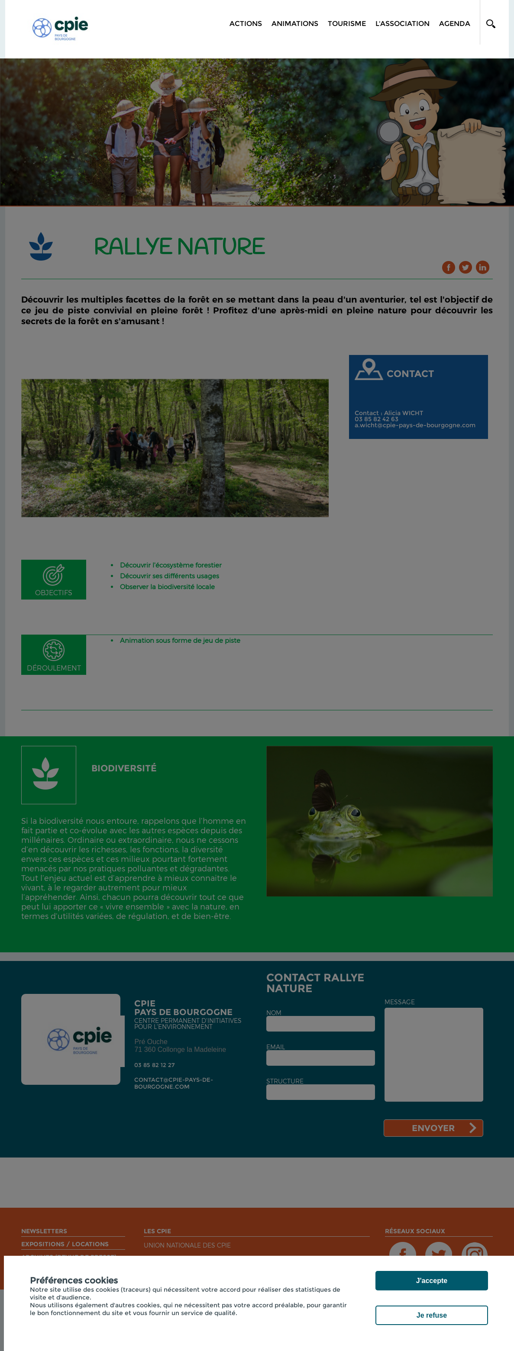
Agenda (454, 23)
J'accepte (431, 1280)
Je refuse (432, 1315)
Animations (295, 23)
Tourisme (347, 23)
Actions (246, 23)
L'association (402, 23)
